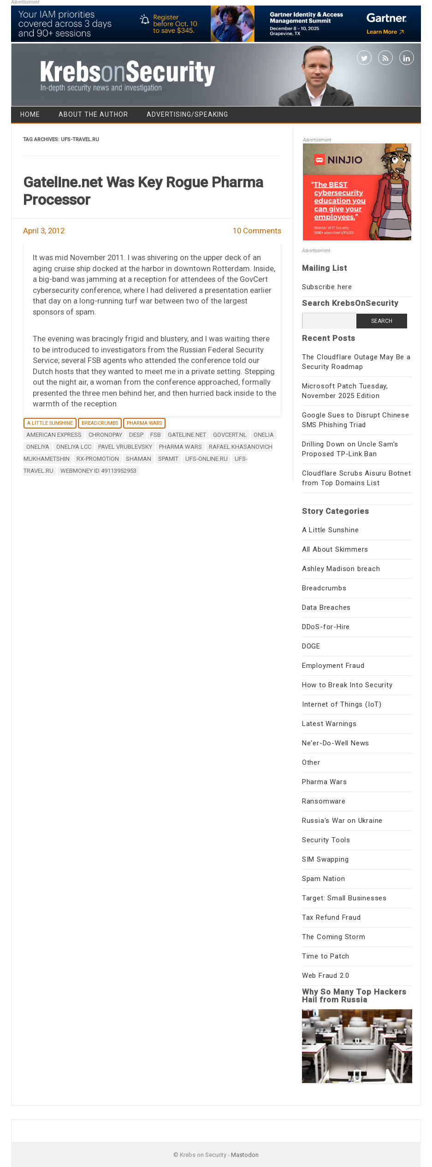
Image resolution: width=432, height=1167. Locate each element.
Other (311, 762)
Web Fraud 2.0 (325, 975)
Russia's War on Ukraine (342, 820)
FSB (155, 434)
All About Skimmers (335, 549)
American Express (54, 434)
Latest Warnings (329, 724)
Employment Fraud (333, 665)
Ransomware (324, 801)
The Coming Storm (334, 937)
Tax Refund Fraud (331, 917)
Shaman (138, 458)
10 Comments (257, 230)
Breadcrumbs (100, 423)
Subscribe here (327, 287)
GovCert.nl (230, 434)
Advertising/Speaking (187, 114)
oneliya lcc (73, 446)
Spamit (168, 458)
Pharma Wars (144, 423)
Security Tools (326, 840)
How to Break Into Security (347, 685)
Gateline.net (187, 434)
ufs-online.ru (206, 458)
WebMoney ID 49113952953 (98, 470)
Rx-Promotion (98, 458)
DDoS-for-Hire (326, 627)
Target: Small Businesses (344, 898)
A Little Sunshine (50, 423)
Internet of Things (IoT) (342, 704)
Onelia (264, 434)
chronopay (105, 434)
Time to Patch (325, 956)
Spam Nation (323, 879)
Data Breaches (326, 607)
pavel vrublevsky (125, 446)
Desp (136, 434)
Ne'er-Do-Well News (335, 743)
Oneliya (37, 446)
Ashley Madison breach (341, 569)
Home (30, 114)
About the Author (93, 114)
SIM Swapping (325, 859)
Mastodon (245, 1154)
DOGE (311, 646)
